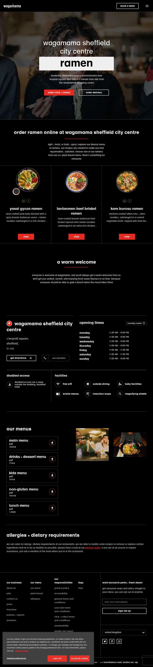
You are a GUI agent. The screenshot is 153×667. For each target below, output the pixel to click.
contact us (12, 599)
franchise (11, 609)
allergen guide (92, 548)
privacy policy (61, 588)
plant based (36, 593)
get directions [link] (21, 358)
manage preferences (16, 658)
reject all (57, 658)
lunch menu (32, 508)
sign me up (124, 610)
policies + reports (15, 615)
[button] (147, 6)
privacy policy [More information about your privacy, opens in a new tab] (21, 651)
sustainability (61, 625)
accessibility (60, 593)
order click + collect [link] (59, 92)
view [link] (26, 236)
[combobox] (124, 632)
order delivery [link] (94, 92)
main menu (32, 443)
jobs (9, 593)
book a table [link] (127, 5)
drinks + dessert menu (32, 459)
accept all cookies (79, 658)
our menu (35, 588)
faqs (80, 588)
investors (11, 620)
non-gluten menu (32, 492)
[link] (104, 641)
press (9, 604)
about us (11, 588)
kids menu (32, 476)
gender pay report (63, 631)
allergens (35, 599)
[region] (48, 648)
